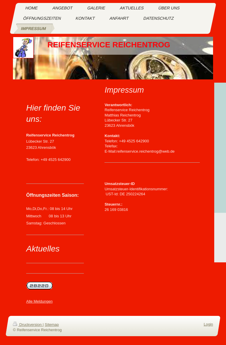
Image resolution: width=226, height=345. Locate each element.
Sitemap (52, 324)
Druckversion (28, 324)
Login (208, 324)
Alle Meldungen (39, 301)
